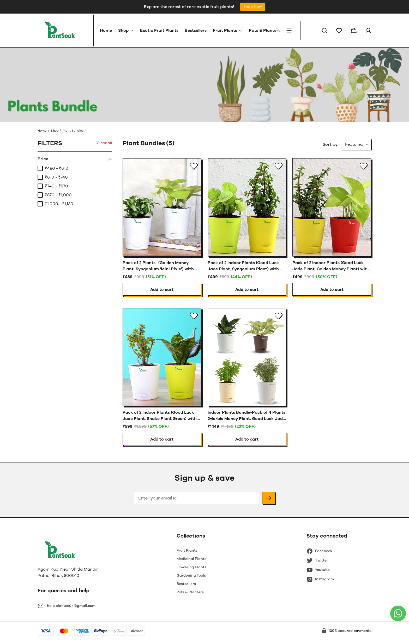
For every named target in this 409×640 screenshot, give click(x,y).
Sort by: (331, 144)
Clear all (104, 143)
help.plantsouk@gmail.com (71, 606)
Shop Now (252, 6)
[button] (324, 30)
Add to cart (161, 289)
